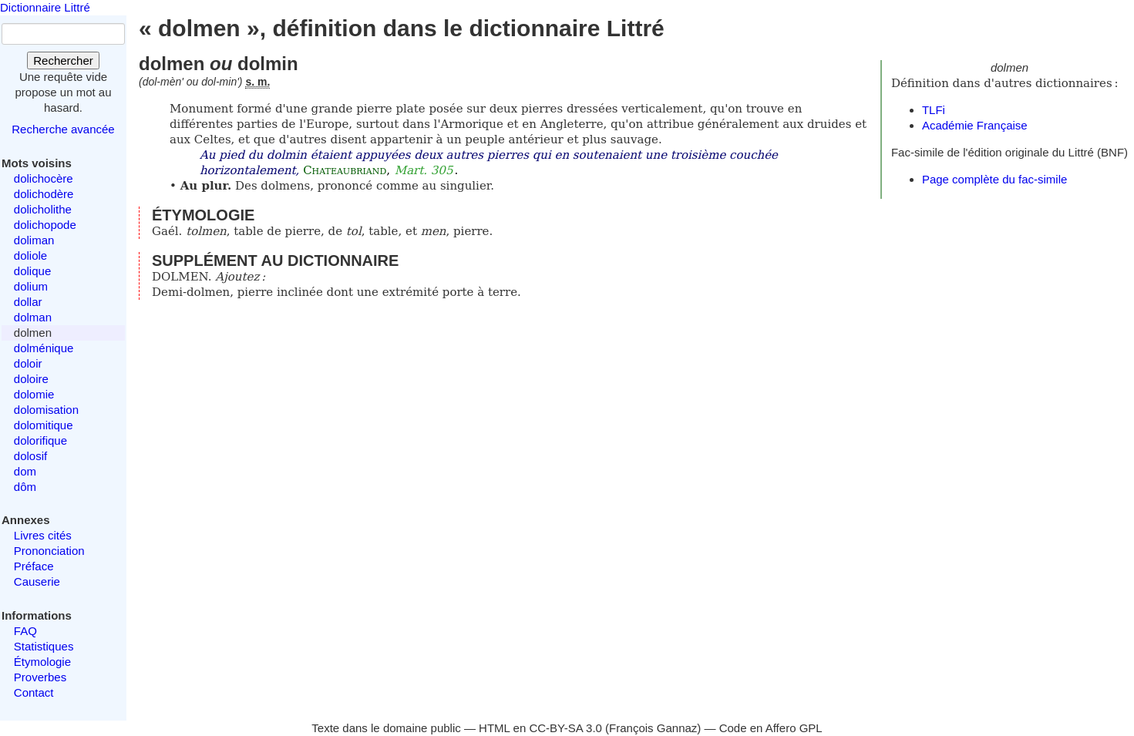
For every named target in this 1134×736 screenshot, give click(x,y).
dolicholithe (43, 209)
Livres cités (43, 535)
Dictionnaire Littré (45, 7)
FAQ (25, 630)
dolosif (30, 455)
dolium (31, 286)
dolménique (44, 348)
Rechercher (63, 60)
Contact (34, 692)
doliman (34, 240)
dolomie (34, 394)
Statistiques (44, 646)
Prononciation (49, 550)
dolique (32, 270)
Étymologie (42, 661)
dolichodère (44, 193)
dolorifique (40, 440)
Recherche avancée (63, 129)
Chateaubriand (344, 170)
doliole (30, 255)
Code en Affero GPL (771, 727)
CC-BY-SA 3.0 (565, 727)
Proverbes (40, 677)
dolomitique (43, 425)
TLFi (933, 109)
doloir (28, 363)
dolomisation (46, 409)
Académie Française (975, 125)
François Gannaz (653, 727)
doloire (31, 378)
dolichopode (45, 224)
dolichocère (43, 178)
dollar (28, 301)
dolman (33, 317)
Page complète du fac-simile (994, 179)
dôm (25, 486)
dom (25, 471)
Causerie (37, 581)
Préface (34, 566)
